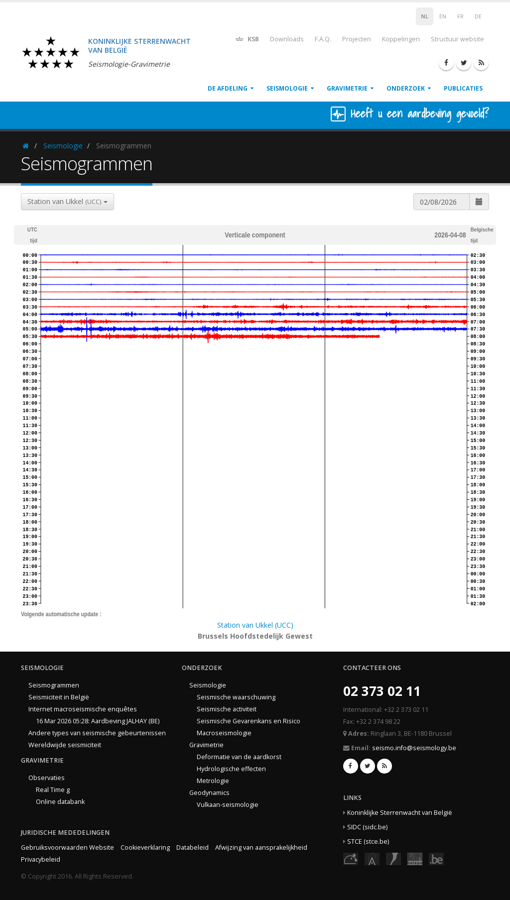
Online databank (60, 801)
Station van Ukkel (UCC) (255, 625)
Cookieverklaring (145, 847)
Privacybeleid (40, 859)
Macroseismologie (224, 733)
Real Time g (53, 790)
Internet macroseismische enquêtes (82, 709)
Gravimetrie (347, 88)
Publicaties (463, 88)
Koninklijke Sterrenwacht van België (399, 812)
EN (442, 16)
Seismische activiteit (226, 709)
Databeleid (192, 847)
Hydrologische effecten (231, 769)
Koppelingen (401, 39)
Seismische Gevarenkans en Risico (248, 721)
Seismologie (287, 88)
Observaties (46, 778)
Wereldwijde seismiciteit (64, 745)
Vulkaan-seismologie (227, 804)
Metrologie (213, 781)
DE (478, 16)
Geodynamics (209, 792)
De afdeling (228, 88)
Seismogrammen (53, 685)
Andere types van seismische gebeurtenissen (97, 733)
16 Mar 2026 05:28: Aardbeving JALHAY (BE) (97, 721)
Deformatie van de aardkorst (239, 757)
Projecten (356, 39)
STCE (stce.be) (368, 841)
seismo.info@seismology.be (414, 748)
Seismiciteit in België (58, 697)
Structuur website (457, 39)
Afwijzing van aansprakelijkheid (261, 847)
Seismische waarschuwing (236, 697)
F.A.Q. (323, 39)
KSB (247, 38)
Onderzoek (405, 88)
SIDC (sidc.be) (367, 827)
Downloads (287, 39)
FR (460, 16)
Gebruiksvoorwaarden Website (67, 847)
